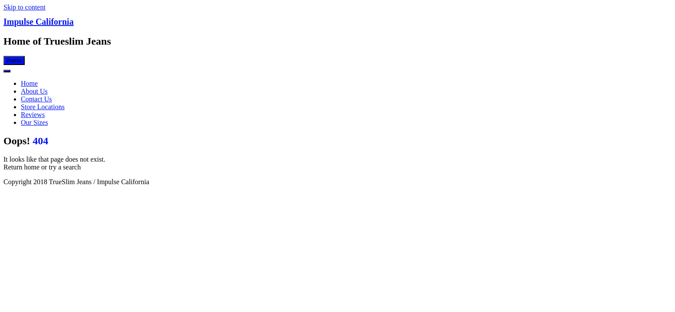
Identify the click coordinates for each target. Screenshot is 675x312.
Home (29, 83)
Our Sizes (34, 122)
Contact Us (36, 99)
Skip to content (24, 7)
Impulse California (38, 21)
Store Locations (43, 106)
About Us (34, 91)
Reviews (33, 114)
